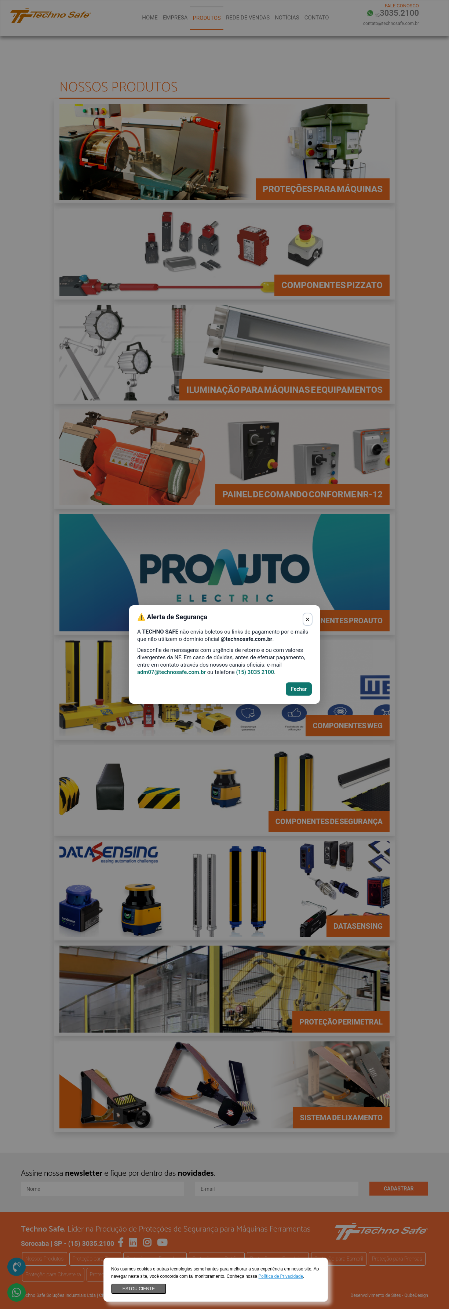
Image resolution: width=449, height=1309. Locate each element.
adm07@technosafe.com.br (171, 672)
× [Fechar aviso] (308, 619)
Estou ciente (139, 1288)
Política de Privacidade (281, 1276)
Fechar (299, 689)
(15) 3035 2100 (255, 672)
